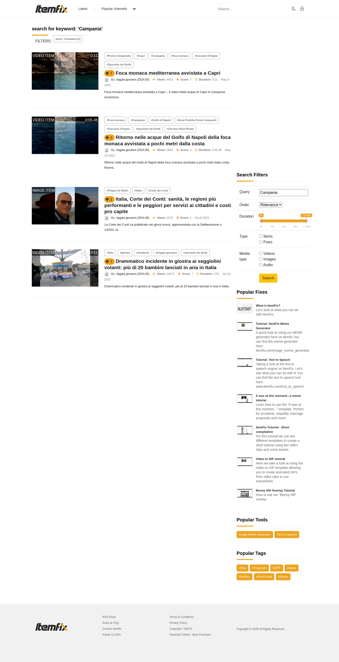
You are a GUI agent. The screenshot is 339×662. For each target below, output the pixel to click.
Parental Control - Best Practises (190, 634)
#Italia (138, 190)
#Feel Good (264, 576)
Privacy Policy (178, 623)
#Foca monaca (116, 120)
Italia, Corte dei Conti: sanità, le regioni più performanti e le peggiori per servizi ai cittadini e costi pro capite (167, 205)
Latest (82, 9)
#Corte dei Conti (158, 190)
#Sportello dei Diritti (119, 64)
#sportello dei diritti (195, 252)
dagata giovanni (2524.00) (132, 79)
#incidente (142, 252)
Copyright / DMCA (181, 628)
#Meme (283, 576)
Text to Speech (287, 534)
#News (291, 568)
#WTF (277, 568)
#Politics (244, 576)
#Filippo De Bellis (117, 190)
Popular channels (118, 9)
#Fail (242, 568)
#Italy (110, 252)
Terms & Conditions (182, 617)
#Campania (158, 55)
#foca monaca (179, 55)
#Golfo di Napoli (161, 120)
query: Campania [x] (68, 38)
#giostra (125, 252)
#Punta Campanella (118, 55)
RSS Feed (108, 617)
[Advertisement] (270, 99)
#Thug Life (259, 568)
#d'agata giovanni (166, 252)
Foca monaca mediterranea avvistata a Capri (168, 73)
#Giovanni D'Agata (206, 55)
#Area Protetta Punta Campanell (197, 120)
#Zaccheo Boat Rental (180, 128)
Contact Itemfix (111, 628)
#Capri (141, 55)
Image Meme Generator (255, 534)
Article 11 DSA (111, 634)
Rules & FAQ (110, 623)
